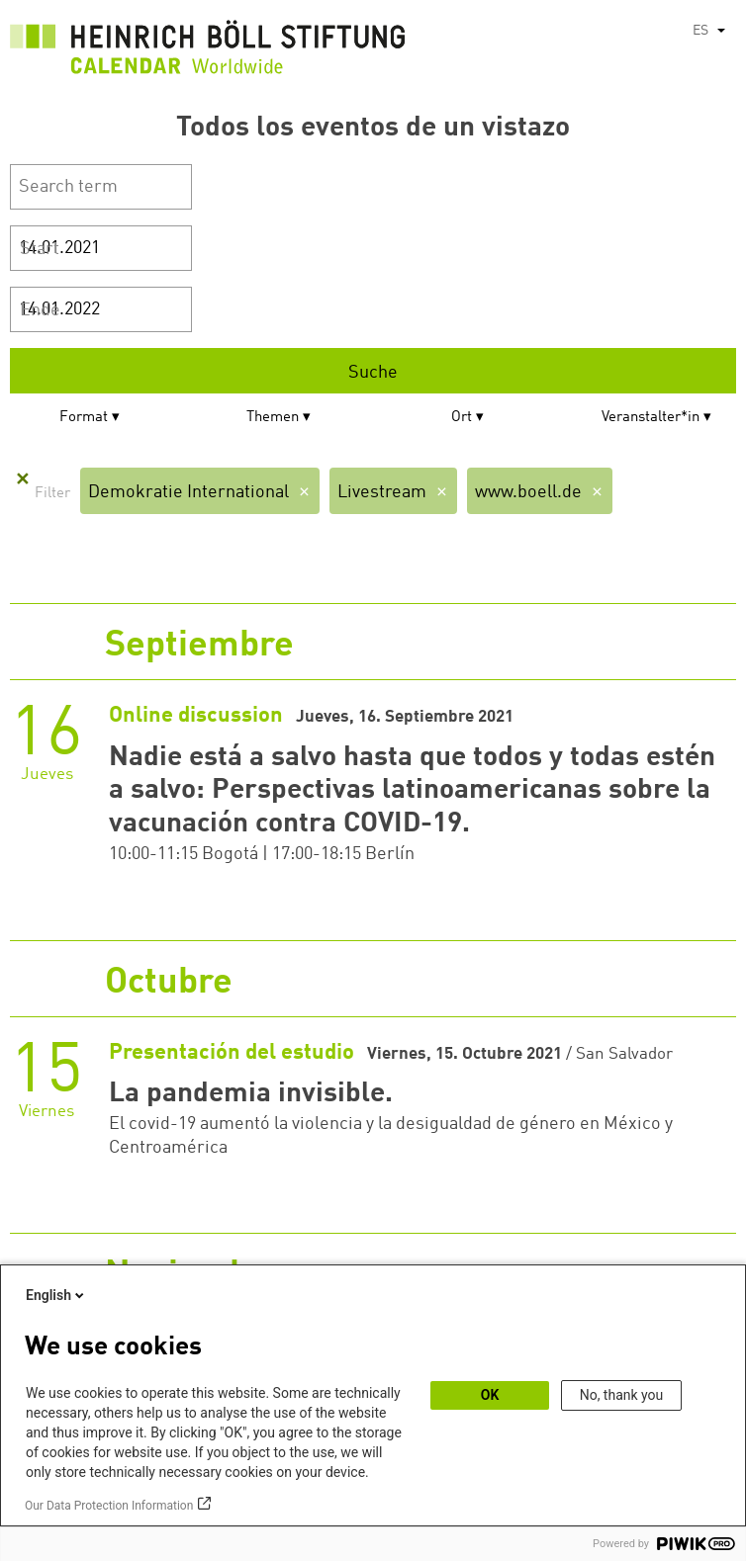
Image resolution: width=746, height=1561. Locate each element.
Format (83, 417)
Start (39, 249)
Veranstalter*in (650, 417)
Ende (40, 310)
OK (490, 1395)
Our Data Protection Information (109, 1506)
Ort (461, 417)
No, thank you (622, 1395)
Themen (272, 417)
